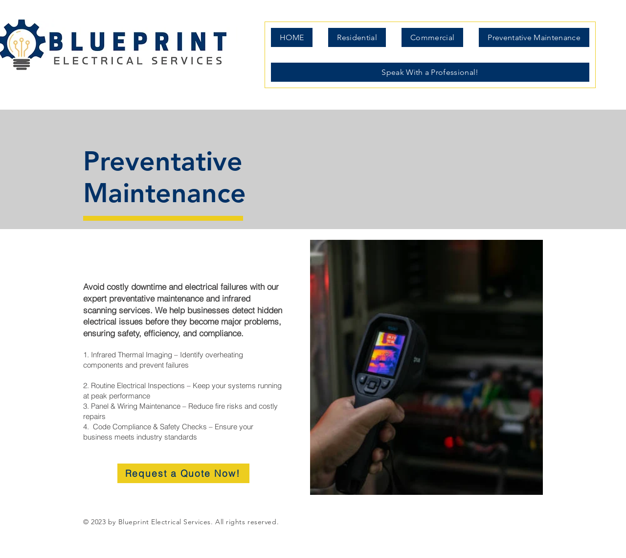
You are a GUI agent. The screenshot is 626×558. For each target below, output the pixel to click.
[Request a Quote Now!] (183, 473)
